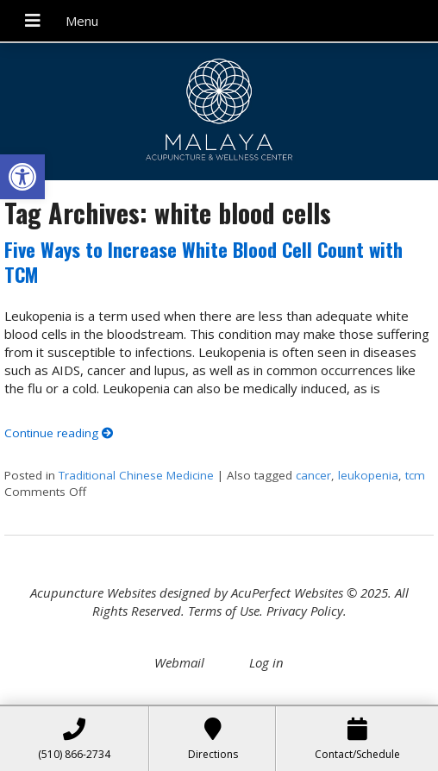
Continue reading (59, 433)
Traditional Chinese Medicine (136, 475)
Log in (266, 662)
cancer (313, 475)
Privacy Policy (304, 610)
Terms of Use (224, 610)
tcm (415, 475)
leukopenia (368, 475)
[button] (22, 176)
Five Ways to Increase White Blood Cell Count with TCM (203, 262)
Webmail (179, 662)
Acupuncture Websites (93, 592)
